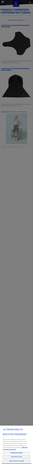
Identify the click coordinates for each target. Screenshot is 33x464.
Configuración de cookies (16, 456)
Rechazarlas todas (16, 460)
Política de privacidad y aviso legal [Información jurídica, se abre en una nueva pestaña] (15, 451)
